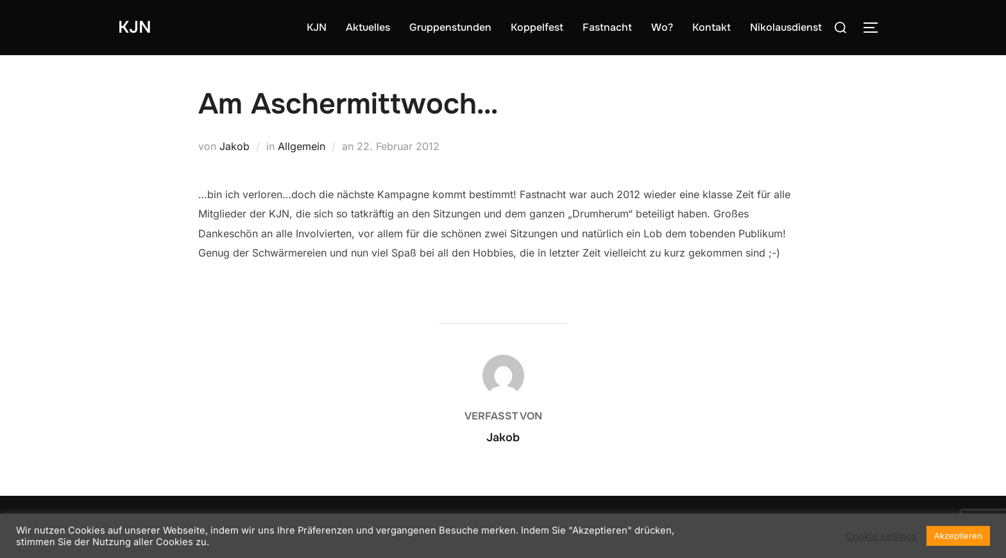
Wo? (662, 27)
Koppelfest (537, 27)
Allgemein (301, 146)
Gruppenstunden (450, 27)
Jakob (234, 146)
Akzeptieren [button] (958, 535)
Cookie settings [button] (881, 536)
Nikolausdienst (786, 27)
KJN (134, 27)
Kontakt (711, 27)
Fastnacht (607, 27)
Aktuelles (368, 27)
